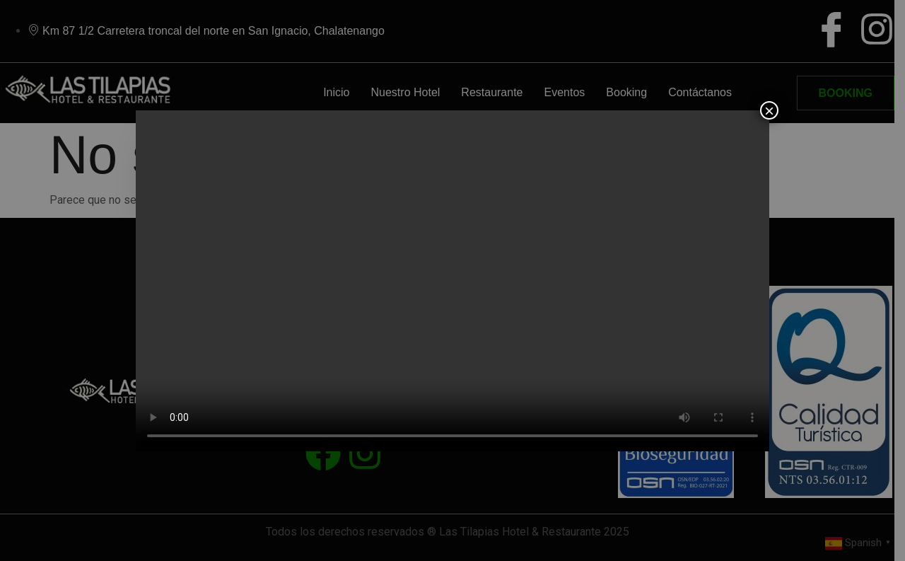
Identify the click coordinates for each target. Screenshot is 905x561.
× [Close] (769, 110)
